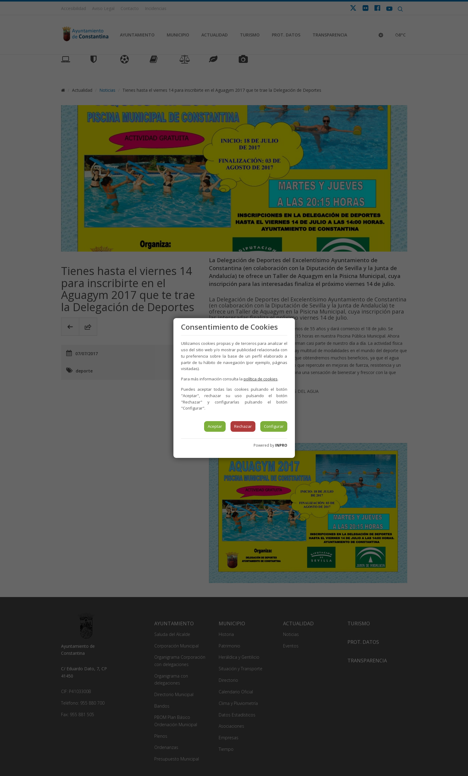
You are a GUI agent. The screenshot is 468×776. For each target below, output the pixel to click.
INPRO (281, 445)
